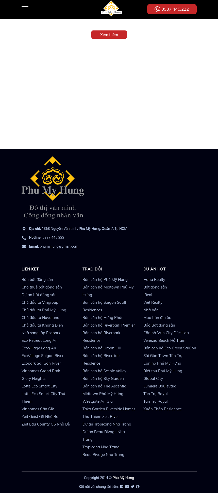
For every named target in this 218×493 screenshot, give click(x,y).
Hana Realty (154, 279)
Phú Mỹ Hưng (123, 478)
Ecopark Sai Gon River (41, 363)
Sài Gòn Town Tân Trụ (162, 355)
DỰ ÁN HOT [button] (154, 269)
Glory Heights (33, 378)
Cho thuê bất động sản (42, 287)
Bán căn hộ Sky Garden (103, 378)
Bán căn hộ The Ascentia (104, 386)
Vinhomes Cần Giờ (38, 408)
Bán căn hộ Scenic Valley (104, 370)
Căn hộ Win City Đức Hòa (166, 332)
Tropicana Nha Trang (101, 447)
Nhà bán (151, 310)
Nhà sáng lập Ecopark (41, 332)
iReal (147, 294)
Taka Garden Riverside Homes (108, 408)
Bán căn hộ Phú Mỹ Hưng (105, 279)
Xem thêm (109, 34)
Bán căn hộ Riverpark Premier (108, 325)
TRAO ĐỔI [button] (92, 269)
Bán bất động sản (37, 279)
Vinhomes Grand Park (41, 370)
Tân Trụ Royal (155, 393)
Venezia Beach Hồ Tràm (164, 340)
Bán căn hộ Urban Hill (101, 348)
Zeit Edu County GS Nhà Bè (46, 424)
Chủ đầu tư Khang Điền (42, 325)
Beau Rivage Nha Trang (103, 454)
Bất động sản (155, 287)
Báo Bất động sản (159, 325)
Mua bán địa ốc (157, 317)
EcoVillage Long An (39, 348)
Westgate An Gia (97, 401)
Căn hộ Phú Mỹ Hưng (162, 363)
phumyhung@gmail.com (53, 246)
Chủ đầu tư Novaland (40, 317)
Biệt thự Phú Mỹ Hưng (162, 370)
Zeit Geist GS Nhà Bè (40, 416)
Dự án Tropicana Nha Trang (106, 424)
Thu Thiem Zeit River (100, 416)
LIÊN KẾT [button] (30, 269)
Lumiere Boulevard (159, 386)
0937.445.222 (175, 9)
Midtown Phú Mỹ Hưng (102, 393)
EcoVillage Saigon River (42, 355)
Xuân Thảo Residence (162, 408)
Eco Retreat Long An (40, 340)
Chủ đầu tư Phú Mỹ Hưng (44, 310)
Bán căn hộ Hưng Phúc (102, 317)
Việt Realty (152, 302)
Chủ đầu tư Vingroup (40, 302)
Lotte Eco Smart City (39, 386)
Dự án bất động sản (39, 294)
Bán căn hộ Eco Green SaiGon (169, 348)
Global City (153, 378)
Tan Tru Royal (155, 401)
